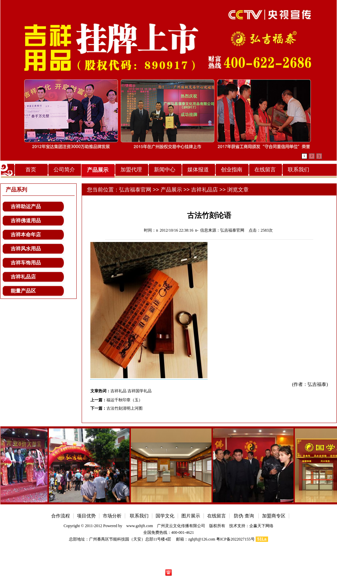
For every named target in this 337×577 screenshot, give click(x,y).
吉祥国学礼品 (140, 391)
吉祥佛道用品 (26, 220)
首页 (30, 169)
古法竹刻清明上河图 (124, 408)
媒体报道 (198, 169)
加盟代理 (131, 169)
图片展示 (190, 515)
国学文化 (165, 515)
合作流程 (60, 515)
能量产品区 (23, 291)
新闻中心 (164, 169)
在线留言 (265, 169)
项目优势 (86, 515)
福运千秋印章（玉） (124, 400)
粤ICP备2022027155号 (235, 539)
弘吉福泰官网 (135, 189)
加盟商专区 (273, 515)
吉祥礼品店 (23, 276)
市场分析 (112, 515)
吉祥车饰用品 (26, 262)
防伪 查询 (244, 515)
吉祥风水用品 (26, 248)
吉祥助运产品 (26, 206)
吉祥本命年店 (26, 234)
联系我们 (298, 169)
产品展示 (97, 170)
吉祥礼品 (118, 391)
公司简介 (64, 169)
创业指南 (231, 169)
